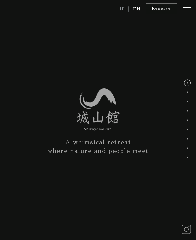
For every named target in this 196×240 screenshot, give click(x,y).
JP (122, 9)
